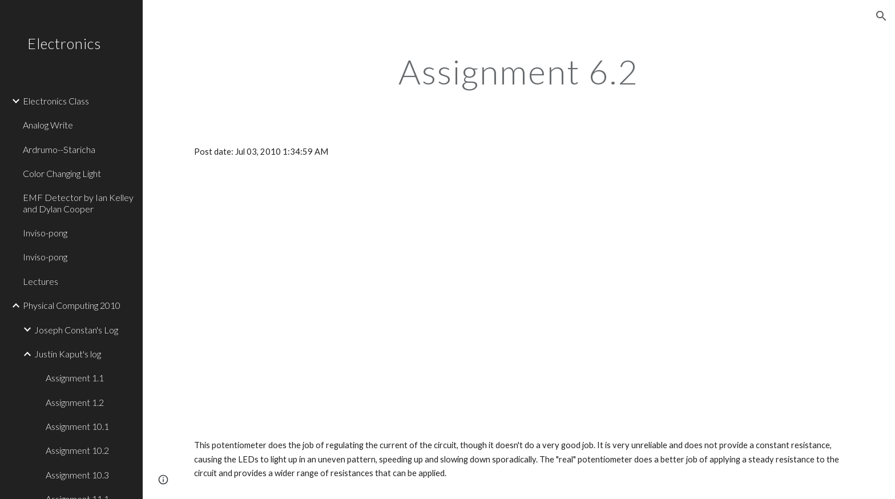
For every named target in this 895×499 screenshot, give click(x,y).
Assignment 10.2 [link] (77, 450)
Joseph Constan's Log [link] (76, 329)
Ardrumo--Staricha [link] (59, 149)
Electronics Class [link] (56, 100)
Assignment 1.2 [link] (75, 402)
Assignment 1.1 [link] (75, 377)
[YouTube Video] (294, 278)
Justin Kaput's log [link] (67, 353)
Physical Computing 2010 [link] (71, 305)
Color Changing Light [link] (62, 173)
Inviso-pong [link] (45, 232)
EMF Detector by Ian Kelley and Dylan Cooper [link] (78, 203)
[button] (881, 16)
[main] (519, 71)
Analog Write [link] (48, 124)
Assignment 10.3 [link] (77, 474)
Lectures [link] (40, 281)
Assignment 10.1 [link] (77, 426)
